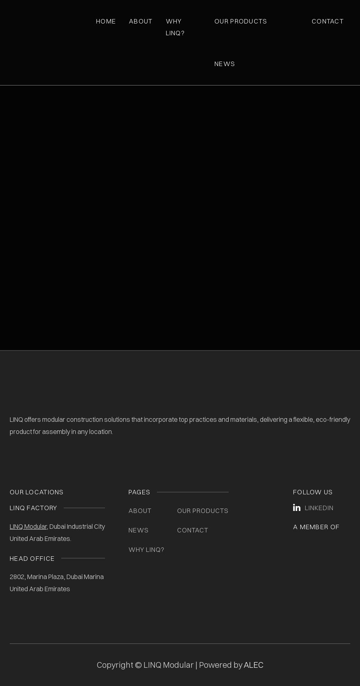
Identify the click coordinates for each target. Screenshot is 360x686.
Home (106, 21)
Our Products (240, 21)
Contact (328, 21)
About (140, 21)
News (224, 64)
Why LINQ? (147, 549)
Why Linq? (175, 27)
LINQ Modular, (29, 526)
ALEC (254, 665)
